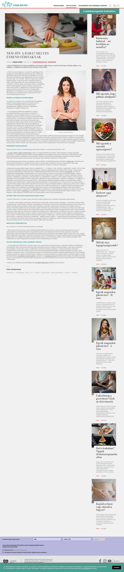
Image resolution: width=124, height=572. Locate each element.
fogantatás (45, 272)
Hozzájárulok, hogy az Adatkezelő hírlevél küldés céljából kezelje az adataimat (25, 552)
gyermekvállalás (57, 272)
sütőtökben (25, 190)
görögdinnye (37, 189)
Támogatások (58, 5)
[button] (110, 6)
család (37, 272)
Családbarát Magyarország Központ (92, 5)
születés (74, 272)
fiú (32, 272)
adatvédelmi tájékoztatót (20, 550)
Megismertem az (15, 550)
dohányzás (70, 161)
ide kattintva (87, 568)
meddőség (20, 272)
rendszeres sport (50, 256)
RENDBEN (116, 567)
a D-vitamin (68, 171)
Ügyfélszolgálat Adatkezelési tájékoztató (34, 562)
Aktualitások (71, 5)
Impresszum (116, 561)
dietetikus (10, 272)
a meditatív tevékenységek (26, 256)
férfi (27, 272)
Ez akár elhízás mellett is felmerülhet (20, 153)
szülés (67, 272)
